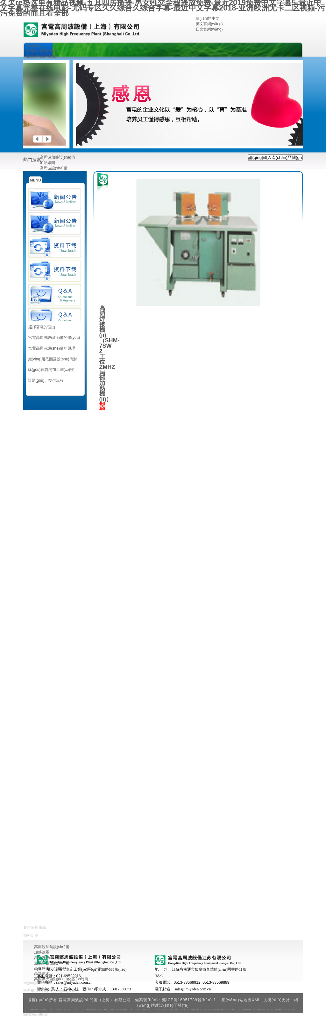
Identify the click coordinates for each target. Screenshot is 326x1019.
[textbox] (275, 157)
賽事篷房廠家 (34, 927)
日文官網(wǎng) (209, 29)
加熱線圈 (47, 163)
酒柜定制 (31, 935)
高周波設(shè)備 (53, 168)
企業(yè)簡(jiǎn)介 (42, 51)
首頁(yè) (34, 45)
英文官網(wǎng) (209, 24)
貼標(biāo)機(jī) (35, 1014)
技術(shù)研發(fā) (41, 56)
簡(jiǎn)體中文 (208, 18)
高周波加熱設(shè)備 (57, 157)
